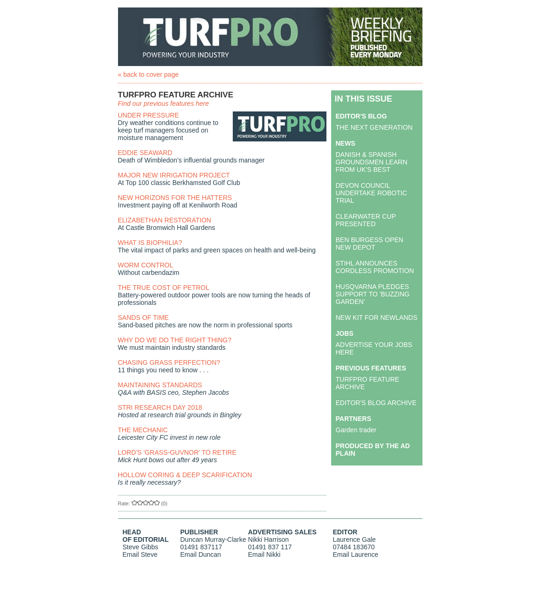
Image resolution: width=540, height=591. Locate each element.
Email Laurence (355, 554)
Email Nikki (264, 554)
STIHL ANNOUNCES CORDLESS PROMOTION (375, 266)
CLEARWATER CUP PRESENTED (366, 220)
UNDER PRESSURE (148, 115)
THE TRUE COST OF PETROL (164, 287)
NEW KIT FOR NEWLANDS (377, 317)
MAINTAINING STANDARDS (160, 385)
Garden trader (356, 430)
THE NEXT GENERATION (374, 127)
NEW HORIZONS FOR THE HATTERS (175, 197)
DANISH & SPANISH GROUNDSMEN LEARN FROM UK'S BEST (371, 162)
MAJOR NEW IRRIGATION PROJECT (174, 175)
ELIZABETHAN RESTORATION (164, 220)
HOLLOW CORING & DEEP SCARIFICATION (185, 475)
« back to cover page (148, 74)
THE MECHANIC (143, 430)
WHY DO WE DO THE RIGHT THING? (174, 340)
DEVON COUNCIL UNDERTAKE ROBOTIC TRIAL (371, 193)
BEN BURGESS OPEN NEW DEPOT (370, 243)
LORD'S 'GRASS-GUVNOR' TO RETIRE (177, 452)
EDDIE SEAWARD (145, 152)
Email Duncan (200, 554)
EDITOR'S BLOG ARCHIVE (376, 402)
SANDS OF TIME (143, 317)
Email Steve (140, 554)
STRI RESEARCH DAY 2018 (160, 407)
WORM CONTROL (145, 265)
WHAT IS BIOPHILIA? (150, 242)
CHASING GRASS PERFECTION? (169, 362)
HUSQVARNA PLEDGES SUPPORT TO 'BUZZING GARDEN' (373, 294)
